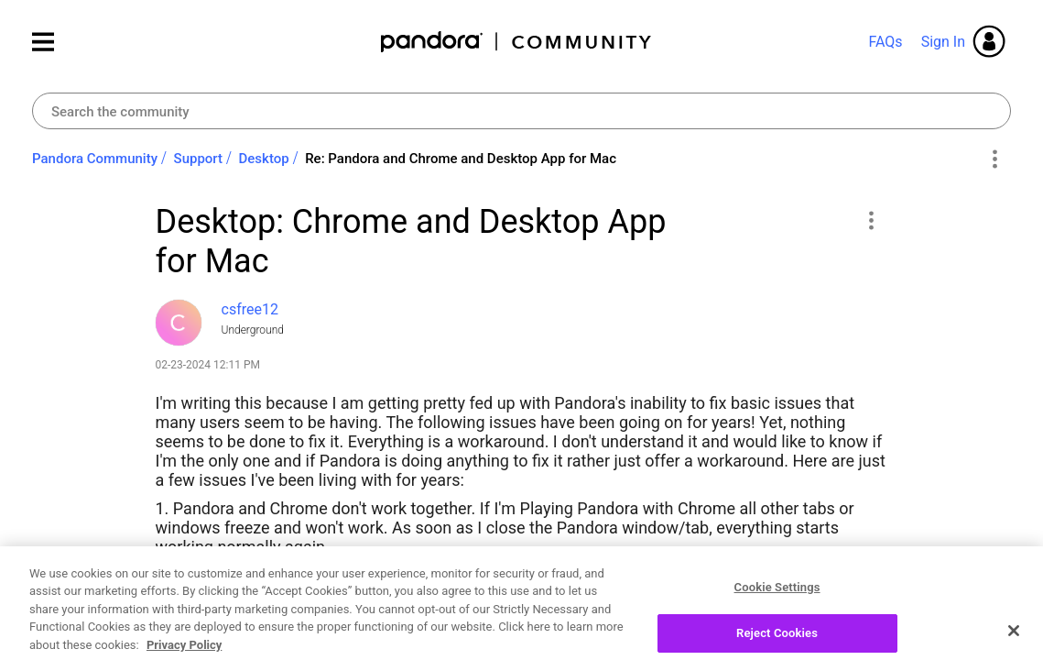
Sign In (943, 41)
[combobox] (521, 111)
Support (198, 158)
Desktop (264, 158)
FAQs (885, 41)
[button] (871, 220)
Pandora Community (517, 42)
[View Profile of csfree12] (250, 309)
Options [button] (994, 159)
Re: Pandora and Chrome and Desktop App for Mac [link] (460, 158)
